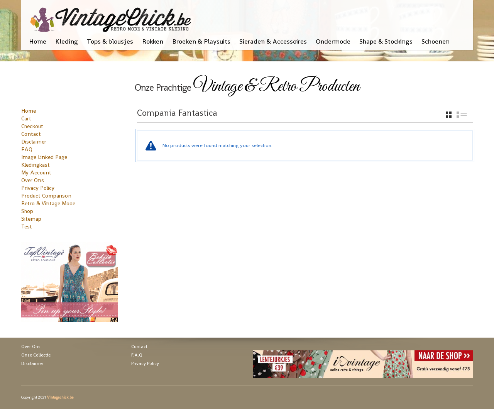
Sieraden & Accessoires (273, 41)
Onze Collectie (36, 355)
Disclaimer (33, 141)
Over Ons (32, 180)
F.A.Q (136, 355)
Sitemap (31, 218)
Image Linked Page (44, 157)
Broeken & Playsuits (201, 41)
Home (37, 41)
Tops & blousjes (110, 41)
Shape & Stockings (386, 41)
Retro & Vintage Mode (48, 203)
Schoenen (435, 41)
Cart (26, 118)
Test (26, 226)
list (462, 115)
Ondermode (333, 41)
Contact (31, 133)
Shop (27, 211)
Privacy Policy (37, 187)
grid (449, 115)
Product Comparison (46, 195)
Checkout (32, 126)
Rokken (152, 41)
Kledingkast (35, 164)
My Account (36, 172)
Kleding (66, 41)
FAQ (26, 149)
